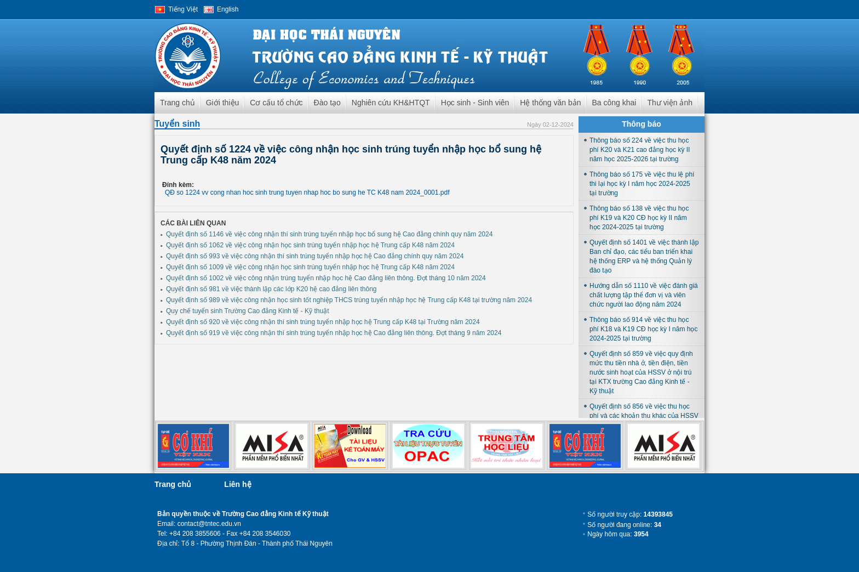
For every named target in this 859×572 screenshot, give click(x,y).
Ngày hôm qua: (617, 534)
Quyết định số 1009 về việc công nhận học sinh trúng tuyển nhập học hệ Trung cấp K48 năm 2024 (310, 267)
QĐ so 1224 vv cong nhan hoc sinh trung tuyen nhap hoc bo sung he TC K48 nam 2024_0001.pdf (307, 192)
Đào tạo (327, 102)
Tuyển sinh (177, 123)
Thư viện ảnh (669, 102)
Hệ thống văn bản (550, 102)
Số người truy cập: (630, 514)
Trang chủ (177, 102)
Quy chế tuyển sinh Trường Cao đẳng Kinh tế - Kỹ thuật (247, 311)
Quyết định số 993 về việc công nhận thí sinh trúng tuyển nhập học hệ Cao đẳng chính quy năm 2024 (314, 256)
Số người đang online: (624, 525)
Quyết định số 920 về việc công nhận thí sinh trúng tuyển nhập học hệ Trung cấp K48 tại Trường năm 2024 (323, 322)
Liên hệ (237, 484)
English (227, 9)
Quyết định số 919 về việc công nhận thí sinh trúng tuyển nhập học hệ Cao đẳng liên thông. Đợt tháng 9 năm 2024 (333, 333)
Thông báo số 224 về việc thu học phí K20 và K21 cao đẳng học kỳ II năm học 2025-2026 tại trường (639, 150)
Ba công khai (614, 102)
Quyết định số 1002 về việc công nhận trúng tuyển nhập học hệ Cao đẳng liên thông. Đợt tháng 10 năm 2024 (326, 278)
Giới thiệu (222, 102)
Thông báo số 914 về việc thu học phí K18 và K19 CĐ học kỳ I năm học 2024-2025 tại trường (643, 329)
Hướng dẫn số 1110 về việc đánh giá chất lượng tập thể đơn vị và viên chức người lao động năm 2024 (643, 295)
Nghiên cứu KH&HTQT (391, 102)
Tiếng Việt (183, 9)
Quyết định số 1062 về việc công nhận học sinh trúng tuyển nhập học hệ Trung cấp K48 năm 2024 (310, 245)
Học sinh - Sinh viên (475, 102)
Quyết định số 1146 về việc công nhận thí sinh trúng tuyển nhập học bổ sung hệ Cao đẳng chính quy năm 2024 (329, 234)
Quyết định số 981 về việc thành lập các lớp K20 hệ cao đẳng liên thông (271, 289)
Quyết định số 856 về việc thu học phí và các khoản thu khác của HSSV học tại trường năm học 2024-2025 (643, 416)
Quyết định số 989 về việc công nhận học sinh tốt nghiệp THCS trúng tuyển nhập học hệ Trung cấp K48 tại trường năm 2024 (349, 300)
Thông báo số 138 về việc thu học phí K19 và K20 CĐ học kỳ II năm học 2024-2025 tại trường (639, 218)
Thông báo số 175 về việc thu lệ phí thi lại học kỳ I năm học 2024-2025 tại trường (641, 184)
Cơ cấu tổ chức (276, 102)
